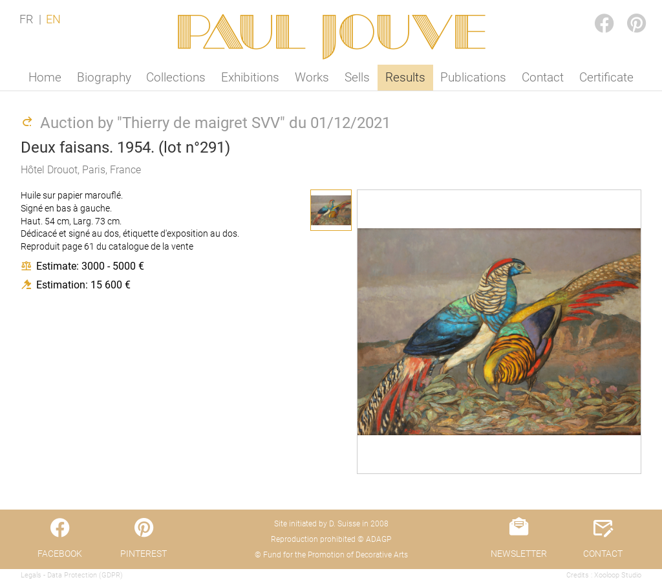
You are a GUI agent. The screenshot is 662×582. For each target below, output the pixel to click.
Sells (357, 77)
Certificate (606, 77)
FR (26, 19)
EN (53, 19)
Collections (176, 77)
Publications (473, 77)
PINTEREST (625, 10)
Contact (543, 77)
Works (312, 77)
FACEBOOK (593, 10)
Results (405, 77)
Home (44, 77)
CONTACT (603, 553)
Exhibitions (250, 77)
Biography (104, 77)
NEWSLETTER (519, 553)
